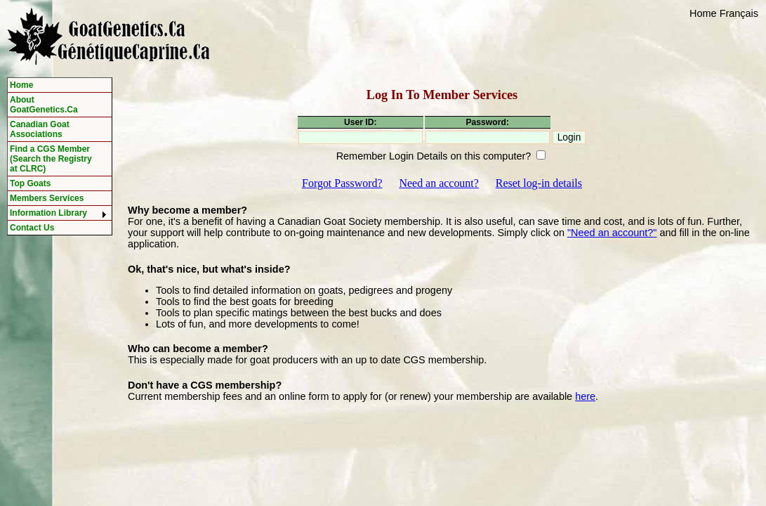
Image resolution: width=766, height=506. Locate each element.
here (585, 396)
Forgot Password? (342, 183)
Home (703, 13)
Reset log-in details (539, 183)
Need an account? (438, 183)
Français (739, 13)
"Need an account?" (611, 232)
